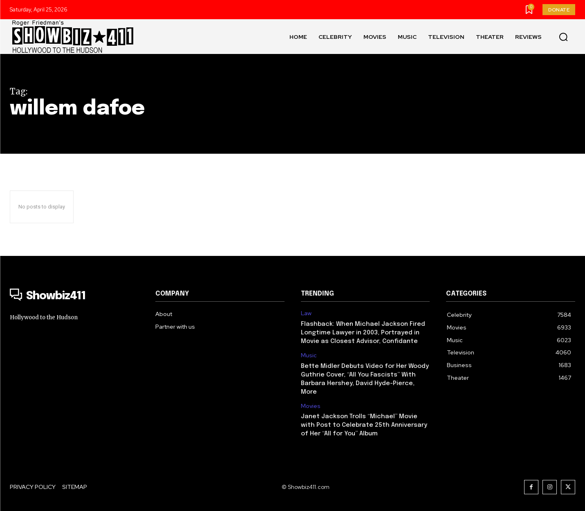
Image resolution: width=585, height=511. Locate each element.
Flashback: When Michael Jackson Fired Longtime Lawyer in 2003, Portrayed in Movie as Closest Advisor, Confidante (363, 333)
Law (306, 313)
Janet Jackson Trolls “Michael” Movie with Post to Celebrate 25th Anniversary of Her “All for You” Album (364, 425)
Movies (311, 406)
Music (309, 355)
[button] (563, 37)
